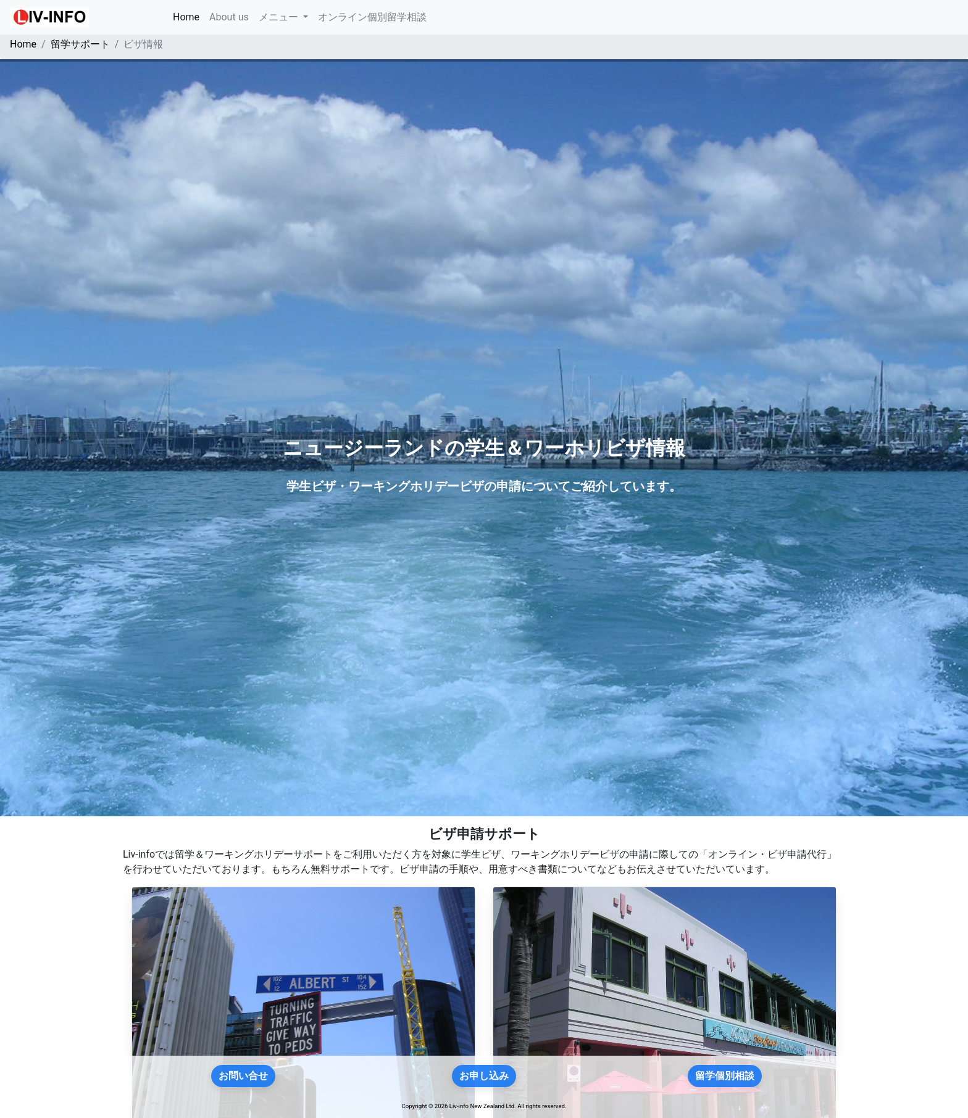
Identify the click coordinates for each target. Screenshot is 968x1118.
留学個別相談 (724, 1076)
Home (188, 16)
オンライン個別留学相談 (372, 17)
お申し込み (484, 1076)
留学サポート (80, 44)
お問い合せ (243, 1076)
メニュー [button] (280, 17)
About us (229, 17)
